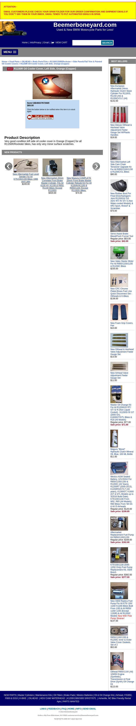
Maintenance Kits (44, 695)
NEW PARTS (10, 695)
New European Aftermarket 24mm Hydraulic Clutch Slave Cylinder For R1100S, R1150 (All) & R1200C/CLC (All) (121, 92)
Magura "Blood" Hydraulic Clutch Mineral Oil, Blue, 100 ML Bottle (121, 451)
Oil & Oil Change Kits (104, 695)
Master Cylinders (26, 695)
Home (25, 42)
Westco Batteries (85, 695)
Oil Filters (58, 695)
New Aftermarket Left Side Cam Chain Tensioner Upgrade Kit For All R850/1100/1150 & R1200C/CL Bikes (121, 167)
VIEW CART (61, 42)
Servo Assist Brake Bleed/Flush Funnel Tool (121, 234)
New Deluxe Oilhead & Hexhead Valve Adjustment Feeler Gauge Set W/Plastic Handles (121, 130)
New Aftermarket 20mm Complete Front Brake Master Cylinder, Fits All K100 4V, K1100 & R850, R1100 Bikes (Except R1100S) (52, 184)
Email (46, 42)
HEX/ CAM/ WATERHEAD (53, 698)
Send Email (89, 709)
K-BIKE (23, 698)
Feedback (54, 709)
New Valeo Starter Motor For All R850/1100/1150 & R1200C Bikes (122, 263)
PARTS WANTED (71, 701)
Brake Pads (69, 695)
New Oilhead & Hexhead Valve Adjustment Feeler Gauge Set (122, 352)
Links (43, 709)
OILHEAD (26, 61)
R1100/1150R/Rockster (60, 61)
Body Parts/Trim (40, 61)
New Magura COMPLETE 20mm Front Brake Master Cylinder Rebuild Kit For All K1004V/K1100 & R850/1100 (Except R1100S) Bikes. (79, 184)
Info (78, 709)
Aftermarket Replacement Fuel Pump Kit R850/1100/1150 (122, 535)
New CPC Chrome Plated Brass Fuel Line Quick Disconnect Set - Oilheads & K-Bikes (121, 292)
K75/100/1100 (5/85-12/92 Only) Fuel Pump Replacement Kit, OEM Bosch (121, 568)
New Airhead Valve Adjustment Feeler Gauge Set (119, 375)
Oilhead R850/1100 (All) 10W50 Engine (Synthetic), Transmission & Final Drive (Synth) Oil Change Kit (122, 677)
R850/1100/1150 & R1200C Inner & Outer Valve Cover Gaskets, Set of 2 (120, 641)
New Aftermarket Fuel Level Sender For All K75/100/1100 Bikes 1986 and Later (26, 178)
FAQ (64, 709)
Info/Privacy (35, 42)
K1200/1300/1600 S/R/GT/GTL (82, 698)
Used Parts (14, 61)
